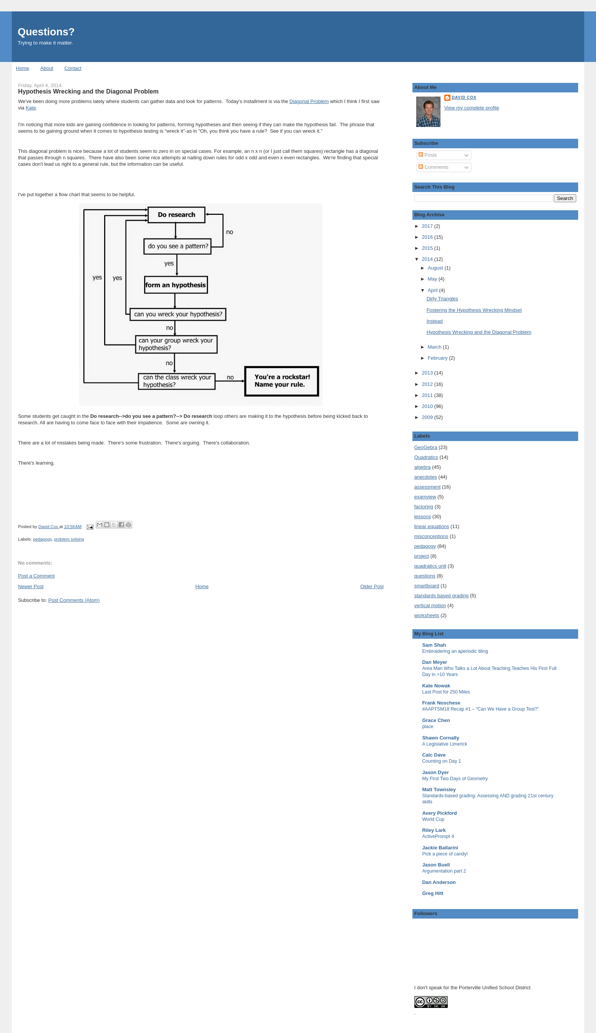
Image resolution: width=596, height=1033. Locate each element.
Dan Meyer (434, 662)
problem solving (69, 539)
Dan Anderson (439, 882)
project (421, 556)
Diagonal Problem (309, 101)
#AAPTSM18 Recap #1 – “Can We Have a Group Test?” (480, 709)
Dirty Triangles (442, 298)
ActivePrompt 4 (438, 836)
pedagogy (42, 539)
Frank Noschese (441, 703)
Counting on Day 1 (441, 761)
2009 (428, 417)
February (438, 358)
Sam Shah (434, 645)
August (436, 268)
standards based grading (441, 595)
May (433, 279)
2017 (428, 226)
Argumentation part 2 (444, 871)
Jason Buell (436, 865)
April (433, 290)
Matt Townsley (439, 789)
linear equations (431, 526)
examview (425, 497)
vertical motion (430, 605)
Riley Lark (434, 830)
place (428, 726)
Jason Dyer (435, 772)
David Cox (464, 97)
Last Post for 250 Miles (446, 692)
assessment (427, 487)
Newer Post (30, 586)
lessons (422, 516)
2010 (428, 406)
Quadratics (426, 457)
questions (425, 576)
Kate (31, 108)
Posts (427, 155)
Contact (72, 68)
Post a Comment (36, 576)
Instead (434, 321)
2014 (428, 259)
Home (22, 68)
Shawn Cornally (441, 738)
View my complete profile (471, 108)
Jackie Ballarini (440, 848)
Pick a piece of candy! (445, 854)
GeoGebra (425, 447)
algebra (422, 467)
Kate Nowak (436, 686)
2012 (428, 384)
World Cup (433, 819)
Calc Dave (434, 755)
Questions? (45, 32)
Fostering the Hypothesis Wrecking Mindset (474, 310)
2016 (428, 237)
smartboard (426, 586)
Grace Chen (436, 720)
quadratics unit (430, 566)
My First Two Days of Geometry (455, 778)
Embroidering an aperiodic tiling (455, 651)
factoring (423, 506)
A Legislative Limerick (445, 744)
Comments (433, 167)
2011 (428, 395)
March (435, 347)
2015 (428, 248)
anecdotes (425, 477)
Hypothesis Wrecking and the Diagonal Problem (478, 332)
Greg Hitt (433, 893)
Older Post (372, 586)
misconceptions (431, 536)
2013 (428, 373)
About (46, 68)
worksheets (426, 615)
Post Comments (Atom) (74, 600)
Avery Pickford (439, 813)
